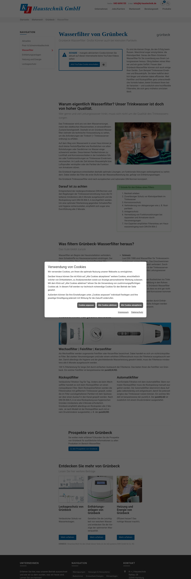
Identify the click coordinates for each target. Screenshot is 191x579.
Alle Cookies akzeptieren (131, 292)
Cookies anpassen (86, 292)
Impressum (123, 299)
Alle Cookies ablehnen (107, 292)
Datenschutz (137, 299)
